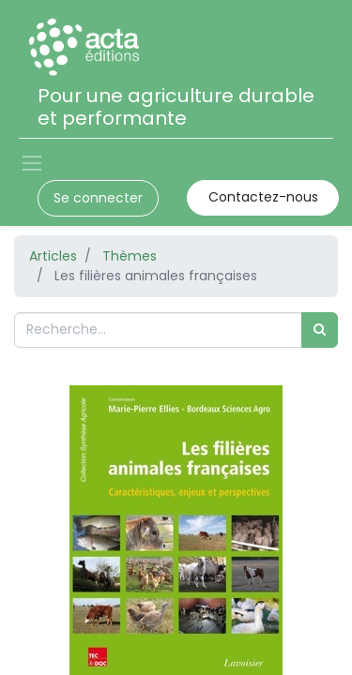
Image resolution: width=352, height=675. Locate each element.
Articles (53, 256)
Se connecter (98, 197)
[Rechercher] (319, 329)
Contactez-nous (263, 197)
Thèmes (129, 256)
